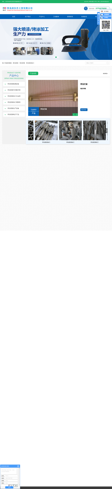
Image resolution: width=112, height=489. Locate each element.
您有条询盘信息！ (105, 1)
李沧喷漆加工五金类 (14, 96)
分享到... (106, 17)
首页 (13, 16)
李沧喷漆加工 (47, 142)
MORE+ (105, 73)
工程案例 (56, 16)
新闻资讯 (70, 16)
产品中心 (42, 16)
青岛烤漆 (22, 63)
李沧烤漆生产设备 (13, 108)
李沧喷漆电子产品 (13, 114)
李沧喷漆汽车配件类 (14, 90)
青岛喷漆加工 (30, 63)
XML (99, 1)
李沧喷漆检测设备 (13, 84)
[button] (54, 57)
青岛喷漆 (15, 63)
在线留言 (84, 16)
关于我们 (28, 16)
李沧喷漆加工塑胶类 (14, 102)
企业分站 (86, 1)
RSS (95, 1)
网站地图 (91, 1)
